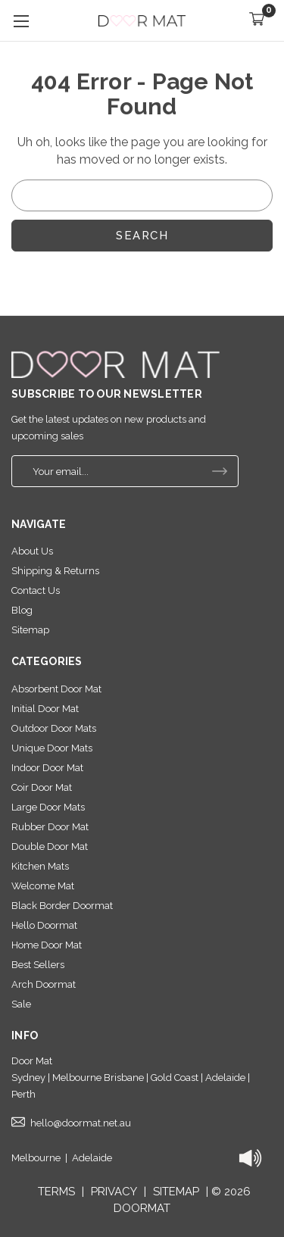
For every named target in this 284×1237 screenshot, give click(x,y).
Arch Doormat (43, 984)
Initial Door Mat (45, 708)
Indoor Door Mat (47, 767)
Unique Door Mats (51, 748)
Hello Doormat (44, 925)
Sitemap (30, 630)
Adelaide (92, 1158)
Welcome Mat (42, 886)
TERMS (56, 1191)
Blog (22, 610)
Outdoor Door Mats (53, 728)
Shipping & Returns (55, 570)
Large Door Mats (48, 807)
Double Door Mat (49, 846)
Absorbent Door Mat (56, 689)
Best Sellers (37, 964)
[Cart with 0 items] (257, 20)
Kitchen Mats (40, 866)
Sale (21, 1004)
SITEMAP (176, 1191)
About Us (32, 551)
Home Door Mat (46, 945)
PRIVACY (114, 1191)
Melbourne (36, 1158)
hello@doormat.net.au (80, 1123)
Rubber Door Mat (50, 826)
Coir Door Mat (41, 787)
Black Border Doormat (62, 905)
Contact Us (35, 590)
